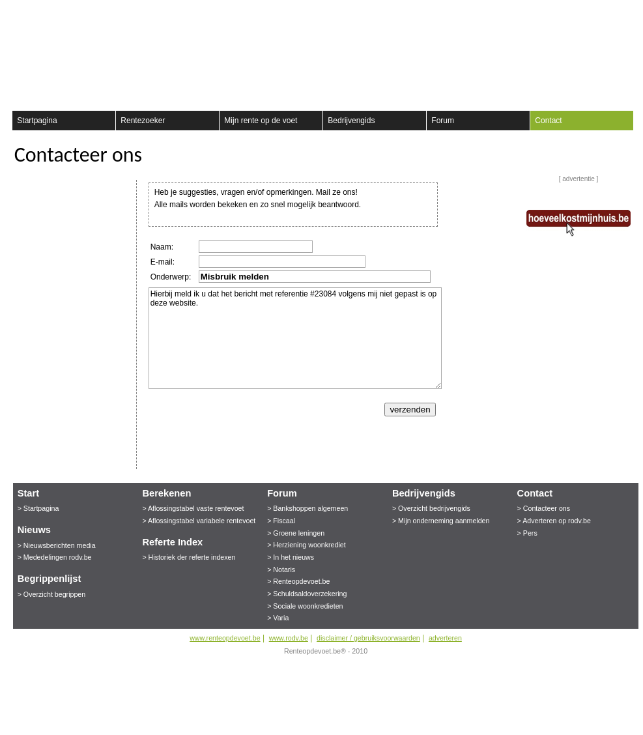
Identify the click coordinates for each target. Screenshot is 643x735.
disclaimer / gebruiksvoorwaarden (368, 638)
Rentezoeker (143, 120)
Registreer (20, 13)
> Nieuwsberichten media (57, 545)
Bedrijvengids (351, 120)
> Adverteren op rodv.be (554, 521)
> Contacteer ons (543, 508)
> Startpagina (38, 508)
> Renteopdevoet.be (298, 581)
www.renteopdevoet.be (225, 638)
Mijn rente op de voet (260, 120)
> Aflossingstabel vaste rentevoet (193, 508)
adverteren (445, 638)
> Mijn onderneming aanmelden (441, 521)
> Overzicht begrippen (52, 594)
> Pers (527, 533)
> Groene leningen (295, 533)
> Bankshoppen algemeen (307, 508)
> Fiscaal (281, 521)
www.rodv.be (288, 638)
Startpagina (37, 120)
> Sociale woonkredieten (305, 606)
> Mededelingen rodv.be (55, 557)
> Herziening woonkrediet (306, 545)
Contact (548, 120)
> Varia (278, 618)
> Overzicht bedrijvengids (431, 508)
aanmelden (621, 13)
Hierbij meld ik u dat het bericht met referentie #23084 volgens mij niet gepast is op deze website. (295, 338)
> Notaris (281, 569)
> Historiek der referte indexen (188, 557)
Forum (442, 120)
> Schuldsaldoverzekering (307, 594)
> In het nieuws (290, 557)
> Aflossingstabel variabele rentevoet (198, 521)
